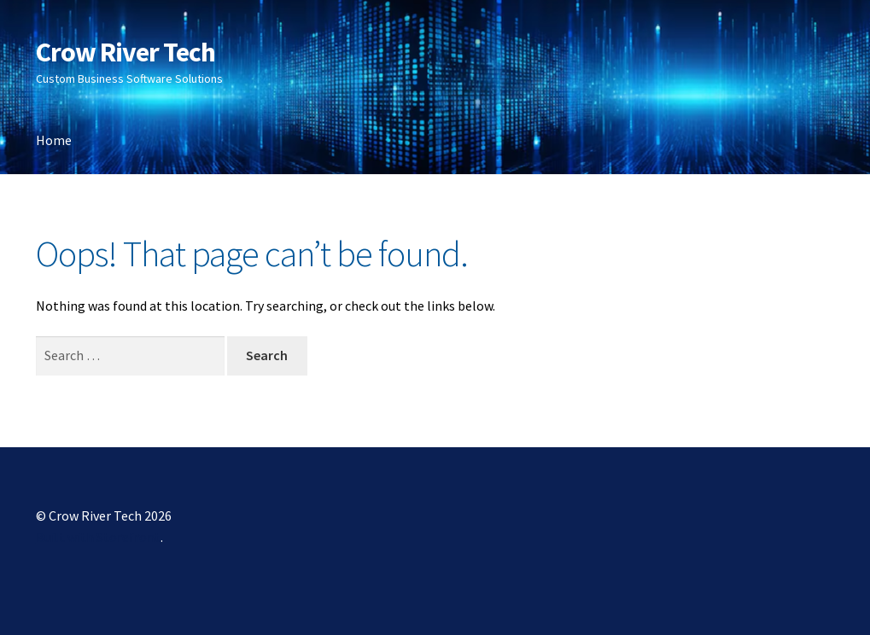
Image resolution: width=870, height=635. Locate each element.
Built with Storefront (98, 536)
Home (54, 140)
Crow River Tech (125, 52)
